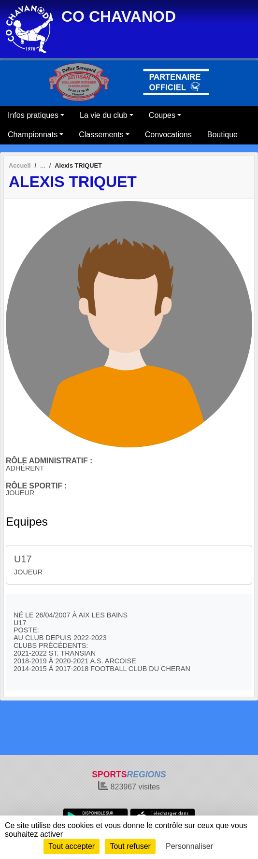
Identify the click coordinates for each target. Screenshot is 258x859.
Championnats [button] (32, 134)
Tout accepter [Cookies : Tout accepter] (71, 846)
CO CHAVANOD (118, 16)
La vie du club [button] (104, 115)
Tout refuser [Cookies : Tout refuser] (130, 846)
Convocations (168, 134)
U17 (23, 559)
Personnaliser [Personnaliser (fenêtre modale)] (189, 846)
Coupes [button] (162, 115)
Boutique (222, 134)
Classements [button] (101, 134)
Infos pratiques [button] (33, 115)
